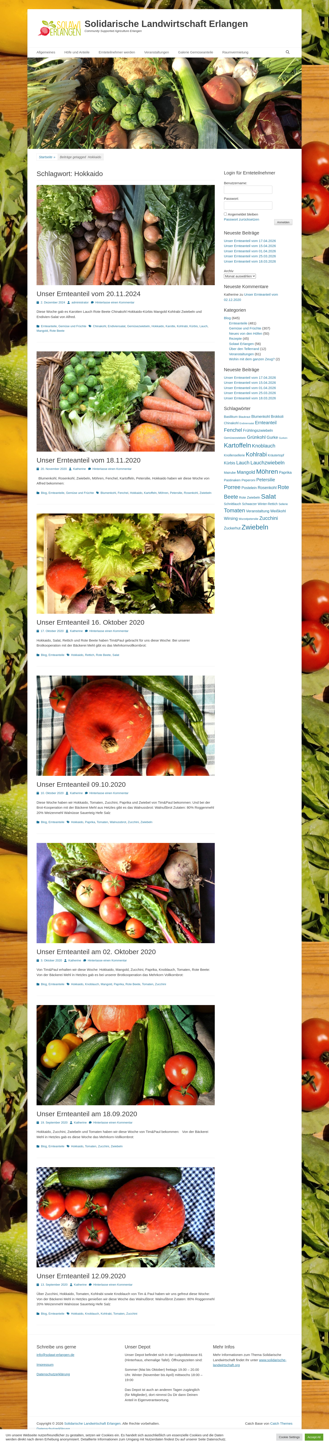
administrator (80, 302)
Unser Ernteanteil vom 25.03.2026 (250, 256)
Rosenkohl (191, 493)
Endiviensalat (116, 326)
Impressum (45, 1364)
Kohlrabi (182, 326)
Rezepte (235, 338)
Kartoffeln (150, 493)
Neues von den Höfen (245, 333)
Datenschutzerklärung (53, 1374)
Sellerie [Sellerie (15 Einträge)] (283, 504)
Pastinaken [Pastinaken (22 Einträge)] (232, 480)
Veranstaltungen (156, 52)
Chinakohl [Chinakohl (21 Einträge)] (231, 423)
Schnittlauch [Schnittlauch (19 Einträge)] (232, 504)
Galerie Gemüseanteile (195, 52)
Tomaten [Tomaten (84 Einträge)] (234, 510)
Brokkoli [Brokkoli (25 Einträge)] (277, 416)
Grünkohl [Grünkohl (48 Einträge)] (256, 437)
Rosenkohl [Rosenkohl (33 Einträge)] (267, 487)
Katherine (79, 469)
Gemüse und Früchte (72, 326)
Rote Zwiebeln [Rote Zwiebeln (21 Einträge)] (249, 497)
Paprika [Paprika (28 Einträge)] (285, 472)
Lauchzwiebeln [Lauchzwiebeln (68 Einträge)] (267, 463)
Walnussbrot (118, 822)
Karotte (170, 326)
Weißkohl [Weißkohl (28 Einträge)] (278, 511)
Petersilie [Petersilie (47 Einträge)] (265, 479)
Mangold (42, 330)
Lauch (203, 326)
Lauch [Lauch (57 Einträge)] (242, 463)
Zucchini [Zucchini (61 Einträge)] (268, 518)
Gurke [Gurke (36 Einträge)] (272, 437)
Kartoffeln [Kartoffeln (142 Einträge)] (237, 445)
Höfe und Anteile (77, 52)
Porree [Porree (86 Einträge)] (232, 487)
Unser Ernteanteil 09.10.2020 (81, 784)
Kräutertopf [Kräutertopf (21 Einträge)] (276, 455)
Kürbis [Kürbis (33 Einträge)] (229, 463)
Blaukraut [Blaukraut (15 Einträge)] (244, 416)
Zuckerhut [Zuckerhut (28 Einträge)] (232, 528)
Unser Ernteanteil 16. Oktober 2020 (90, 622)
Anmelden (283, 222)
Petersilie (176, 493)
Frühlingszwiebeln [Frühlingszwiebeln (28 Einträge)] (258, 430)
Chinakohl (99, 326)
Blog (44, 493)
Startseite (47, 157)
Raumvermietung (235, 52)
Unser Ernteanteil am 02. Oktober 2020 (96, 951)
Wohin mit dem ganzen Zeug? (252, 359)
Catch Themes (281, 1423)
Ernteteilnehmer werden (117, 52)
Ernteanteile (49, 326)
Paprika (90, 822)
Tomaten (102, 822)
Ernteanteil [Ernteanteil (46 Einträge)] (266, 422)
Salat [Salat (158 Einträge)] (268, 496)
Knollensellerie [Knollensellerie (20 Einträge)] (234, 455)
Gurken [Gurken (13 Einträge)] (283, 438)
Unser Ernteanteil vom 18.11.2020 (89, 460)
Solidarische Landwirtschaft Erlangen (166, 24)
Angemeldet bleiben (243, 214)
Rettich (89, 655)
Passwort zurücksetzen (241, 219)
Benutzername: (235, 183)
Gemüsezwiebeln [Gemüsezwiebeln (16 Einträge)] (235, 438)
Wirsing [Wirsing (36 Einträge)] (231, 518)
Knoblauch (92, 984)
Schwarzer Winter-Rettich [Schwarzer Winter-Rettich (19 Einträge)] (260, 504)
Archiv (228, 271)
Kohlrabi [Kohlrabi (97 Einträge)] (256, 454)
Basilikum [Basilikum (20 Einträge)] (231, 416)
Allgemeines (46, 52)
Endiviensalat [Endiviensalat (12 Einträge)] (246, 423)
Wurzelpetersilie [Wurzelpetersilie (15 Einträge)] (248, 519)
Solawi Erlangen (241, 344)
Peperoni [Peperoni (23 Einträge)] (248, 480)
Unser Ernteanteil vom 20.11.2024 (89, 293)
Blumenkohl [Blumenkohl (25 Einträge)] (260, 416)
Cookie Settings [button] (289, 1437)
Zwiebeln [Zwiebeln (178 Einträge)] (254, 527)
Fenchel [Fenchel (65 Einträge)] (233, 430)
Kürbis (193, 326)
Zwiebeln (205, 493)
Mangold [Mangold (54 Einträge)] (246, 472)
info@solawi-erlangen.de (55, 1355)
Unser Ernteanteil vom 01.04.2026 (250, 251)
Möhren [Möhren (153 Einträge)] (267, 471)
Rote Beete (57, 330)
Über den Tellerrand (244, 349)
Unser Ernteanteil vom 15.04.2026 (250, 246)
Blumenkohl (108, 493)
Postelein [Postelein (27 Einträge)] (249, 488)
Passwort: (231, 198)
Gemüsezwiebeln (138, 326)
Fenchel (123, 493)
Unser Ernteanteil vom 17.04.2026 (250, 241)
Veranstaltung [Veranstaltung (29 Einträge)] (257, 511)
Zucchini (133, 822)
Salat (115, 655)
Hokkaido (157, 326)
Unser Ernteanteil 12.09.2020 (81, 1276)
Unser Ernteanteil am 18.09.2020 (87, 1114)
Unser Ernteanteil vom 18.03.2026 (250, 261)
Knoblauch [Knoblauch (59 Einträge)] (263, 446)
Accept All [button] (314, 1437)
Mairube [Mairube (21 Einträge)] (230, 472)
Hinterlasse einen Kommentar (114, 302)
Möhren (163, 493)
